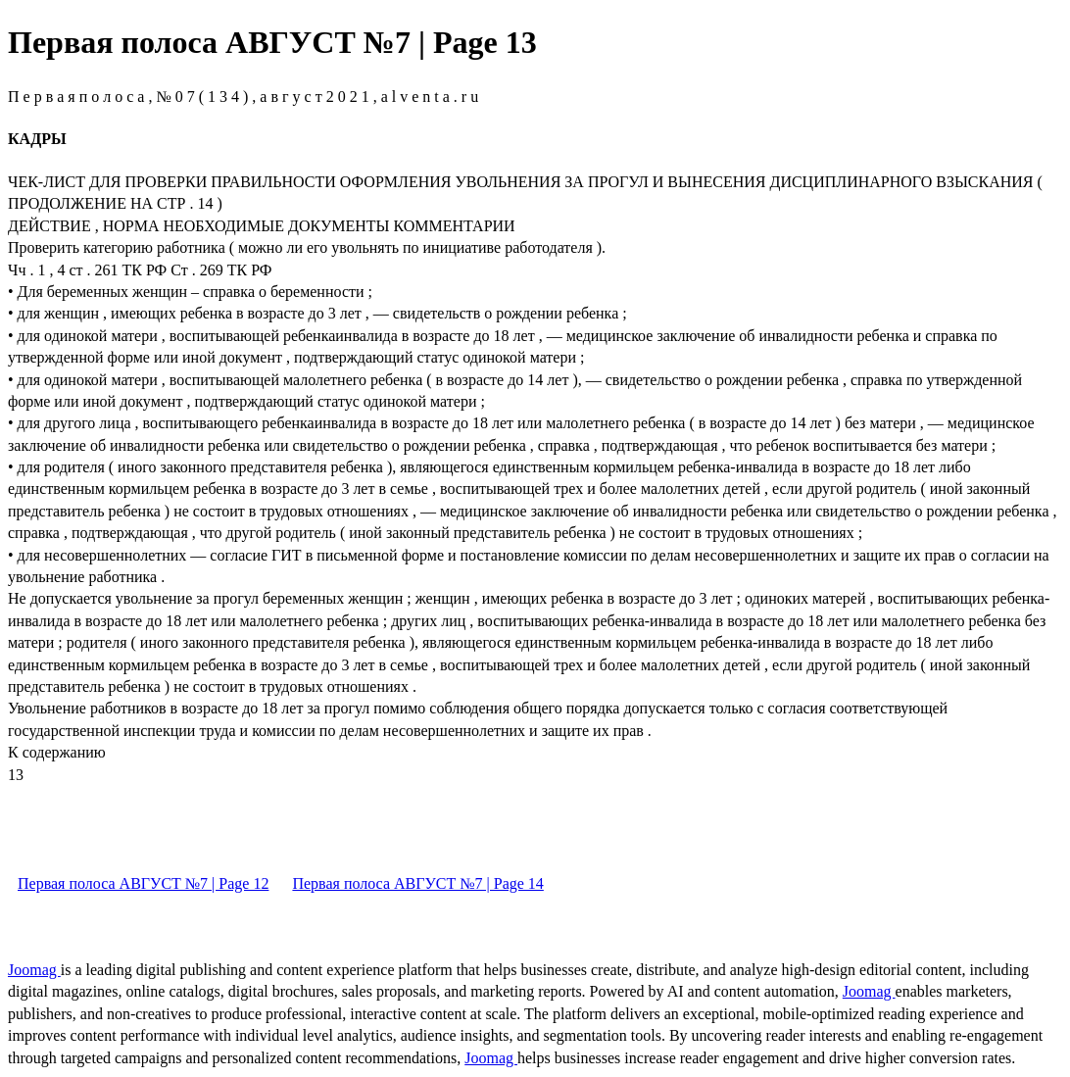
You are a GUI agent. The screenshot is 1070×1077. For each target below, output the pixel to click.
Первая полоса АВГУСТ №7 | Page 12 (143, 883)
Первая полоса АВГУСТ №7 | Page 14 (417, 883)
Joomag (34, 969)
